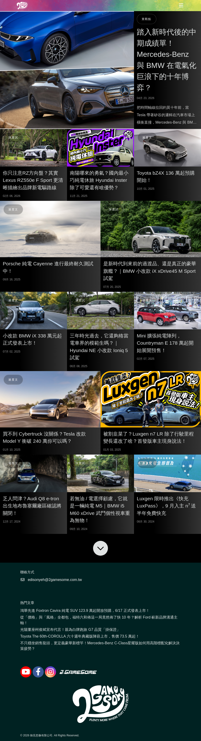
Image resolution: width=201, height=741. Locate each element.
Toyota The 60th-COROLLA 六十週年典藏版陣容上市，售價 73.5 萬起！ (79, 636)
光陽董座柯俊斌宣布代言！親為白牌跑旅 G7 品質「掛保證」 (70, 630)
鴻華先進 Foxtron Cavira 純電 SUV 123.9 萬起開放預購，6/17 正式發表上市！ (85, 611)
